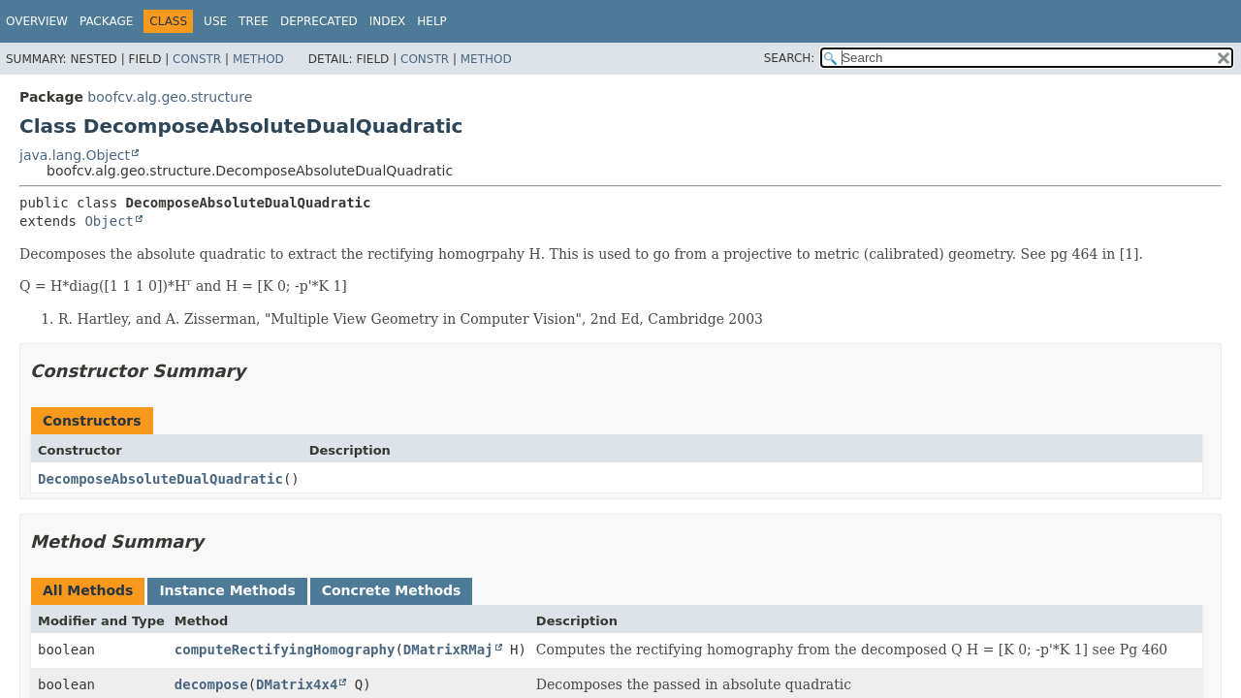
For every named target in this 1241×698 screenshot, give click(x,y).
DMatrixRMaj (448, 649)
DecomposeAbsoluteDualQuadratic (160, 479)
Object (109, 221)
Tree (254, 21)
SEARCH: (789, 58)
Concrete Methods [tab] (391, 590)
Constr (197, 59)
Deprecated (319, 21)
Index (387, 21)
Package (106, 21)
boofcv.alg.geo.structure (169, 97)
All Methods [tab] (88, 590)
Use (215, 21)
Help (432, 21)
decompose (211, 684)
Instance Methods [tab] (227, 590)
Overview (37, 21)
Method (258, 59)
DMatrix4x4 (296, 684)
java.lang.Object (74, 155)
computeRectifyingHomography (285, 649)
